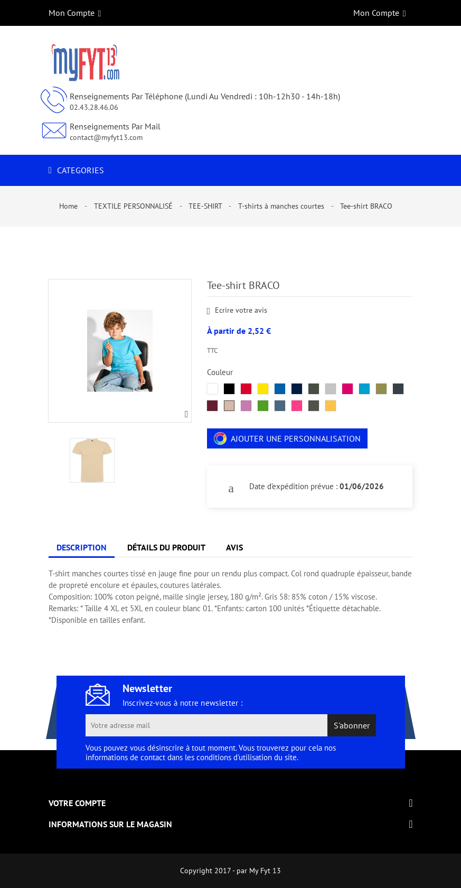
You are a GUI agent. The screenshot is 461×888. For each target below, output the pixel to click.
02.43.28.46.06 (94, 107)
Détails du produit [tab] (166, 547)
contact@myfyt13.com (106, 137)
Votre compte (77, 803)
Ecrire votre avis (237, 310)
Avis (234, 547)
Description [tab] (82, 547)
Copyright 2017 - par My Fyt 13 (230, 870)
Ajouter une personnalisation (287, 438)
